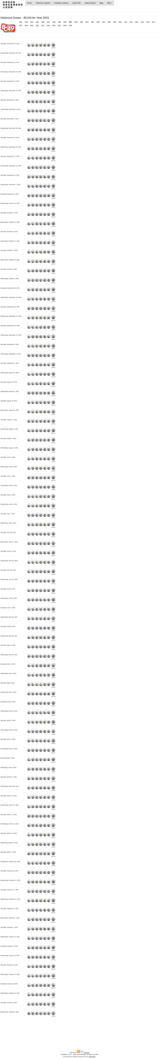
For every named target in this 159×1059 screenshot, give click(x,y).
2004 (87, 22)
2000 (64, 22)
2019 (31, 25)
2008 (109, 22)
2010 (120, 22)
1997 (48, 22)
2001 (70, 22)
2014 (142, 22)
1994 (31, 22)
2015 (147, 22)
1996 (42, 22)
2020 (37, 25)
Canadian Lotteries (61, 3)
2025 (64, 25)
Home (29, 3)
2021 (42, 25)
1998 (53, 22)
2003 (81, 22)
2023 (53, 25)
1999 (59, 22)
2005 (92, 22)
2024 (59, 25)
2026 (70, 25)
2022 (48, 25)
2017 (20, 25)
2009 (114, 22)
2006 (98, 22)
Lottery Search (90, 3)
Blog (101, 3)
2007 (103, 22)
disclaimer (92, 1056)
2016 (153, 22)
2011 (125, 22)
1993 (26, 22)
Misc (109, 3)
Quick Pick (77, 3)
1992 (20, 22)
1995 (37, 22)
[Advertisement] (132, 56)
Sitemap (86, 1053)
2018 (26, 25)
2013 (136, 22)
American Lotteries (43, 3)
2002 (75, 22)
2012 (131, 22)
